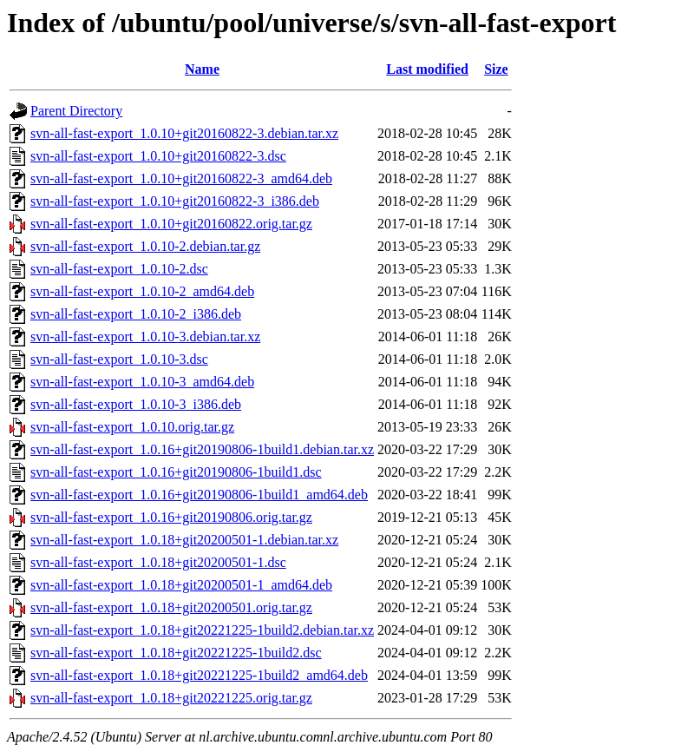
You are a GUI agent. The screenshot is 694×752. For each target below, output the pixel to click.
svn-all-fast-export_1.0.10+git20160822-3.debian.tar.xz (184, 133)
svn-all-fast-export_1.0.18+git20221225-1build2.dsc (176, 652)
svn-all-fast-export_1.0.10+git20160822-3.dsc (158, 155)
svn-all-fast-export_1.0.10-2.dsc (119, 268)
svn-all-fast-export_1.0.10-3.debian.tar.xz (145, 336)
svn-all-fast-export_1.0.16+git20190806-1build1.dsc (176, 472)
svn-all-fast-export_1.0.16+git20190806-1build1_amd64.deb (199, 494)
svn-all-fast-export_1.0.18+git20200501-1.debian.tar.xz (184, 539)
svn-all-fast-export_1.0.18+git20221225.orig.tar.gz (171, 697)
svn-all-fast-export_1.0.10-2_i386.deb (135, 314)
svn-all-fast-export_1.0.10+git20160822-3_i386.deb (174, 201)
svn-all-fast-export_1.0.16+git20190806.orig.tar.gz (171, 517)
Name (202, 69)
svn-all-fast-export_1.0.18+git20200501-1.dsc (158, 562)
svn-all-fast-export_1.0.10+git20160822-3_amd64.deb (181, 178)
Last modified (427, 69)
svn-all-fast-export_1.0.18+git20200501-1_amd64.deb (181, 584)
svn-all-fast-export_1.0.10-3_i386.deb (135, 404)
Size (496, 69)
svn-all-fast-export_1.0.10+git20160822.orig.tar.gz (171, 223)
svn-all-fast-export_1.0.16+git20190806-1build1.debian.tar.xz (202, 449)
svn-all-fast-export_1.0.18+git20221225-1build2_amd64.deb (199, 675)
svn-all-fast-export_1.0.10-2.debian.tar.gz (145, 246)
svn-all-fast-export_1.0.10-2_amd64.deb (142, 291)
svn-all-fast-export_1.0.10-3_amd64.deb (142, 381)
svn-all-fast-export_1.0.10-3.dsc (119, 359)
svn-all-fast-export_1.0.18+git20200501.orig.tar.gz (171, 607)
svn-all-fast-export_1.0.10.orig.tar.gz (132, 426)
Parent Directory (76, 110)
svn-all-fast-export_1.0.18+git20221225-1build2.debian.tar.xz (202, 630)
